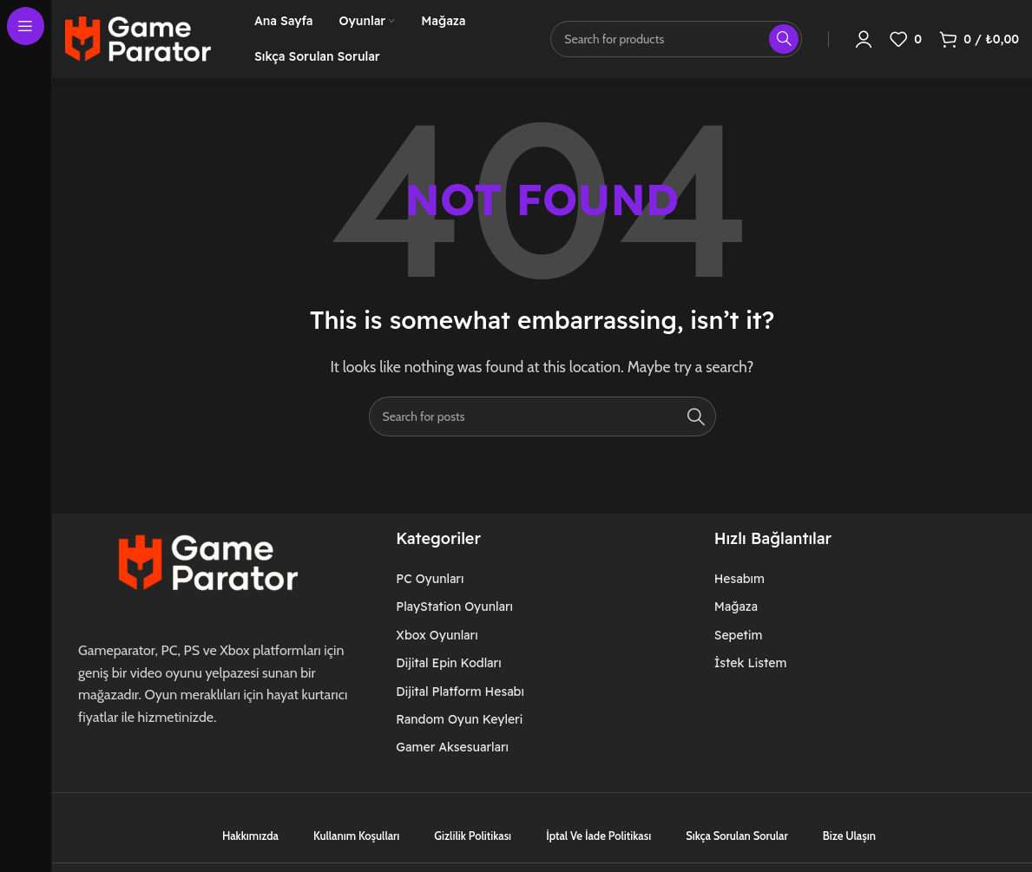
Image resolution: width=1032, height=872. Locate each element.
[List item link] (470, 578)
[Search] (542, 416)
